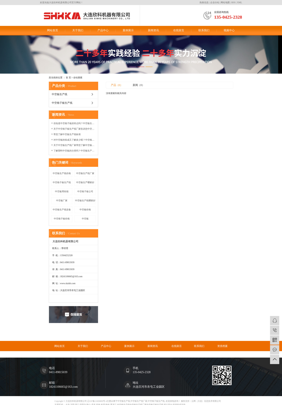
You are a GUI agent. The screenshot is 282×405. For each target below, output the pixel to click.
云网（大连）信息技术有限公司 (206, 401)
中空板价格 (85, 209)
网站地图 (225, 2)
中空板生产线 (59, 94)
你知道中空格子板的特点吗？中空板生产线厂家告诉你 (75, 123)
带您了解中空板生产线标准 (67, 134)
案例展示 (128, 30)
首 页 (68, 77)
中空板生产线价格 (62, 173)
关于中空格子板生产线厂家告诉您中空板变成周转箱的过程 (75, 129)
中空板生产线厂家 (85, 173)
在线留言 (178, 30)
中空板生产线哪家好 (85, 200)
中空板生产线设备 (62, 209)
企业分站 (214, 2)
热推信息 (204, 2)
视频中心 (229, 30)
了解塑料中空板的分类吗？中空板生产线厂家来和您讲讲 (75, 151)
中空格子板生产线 (62, 102)
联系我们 (203, 30)
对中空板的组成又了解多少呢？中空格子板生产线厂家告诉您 (75, 140)
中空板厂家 (61, 200)
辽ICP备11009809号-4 (97, 401)
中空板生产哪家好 (85, 182)
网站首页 (52, 30)
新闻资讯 (153, 30)
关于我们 (77, 30)
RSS (233, 2)
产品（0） (117, 85)
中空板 (85, 218)
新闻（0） (138, 85)
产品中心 (103, 30)
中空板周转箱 (62, 191)
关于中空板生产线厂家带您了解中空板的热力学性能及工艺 (75, 145)
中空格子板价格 (62, 218)
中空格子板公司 (85, 191)
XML (239, 2)
